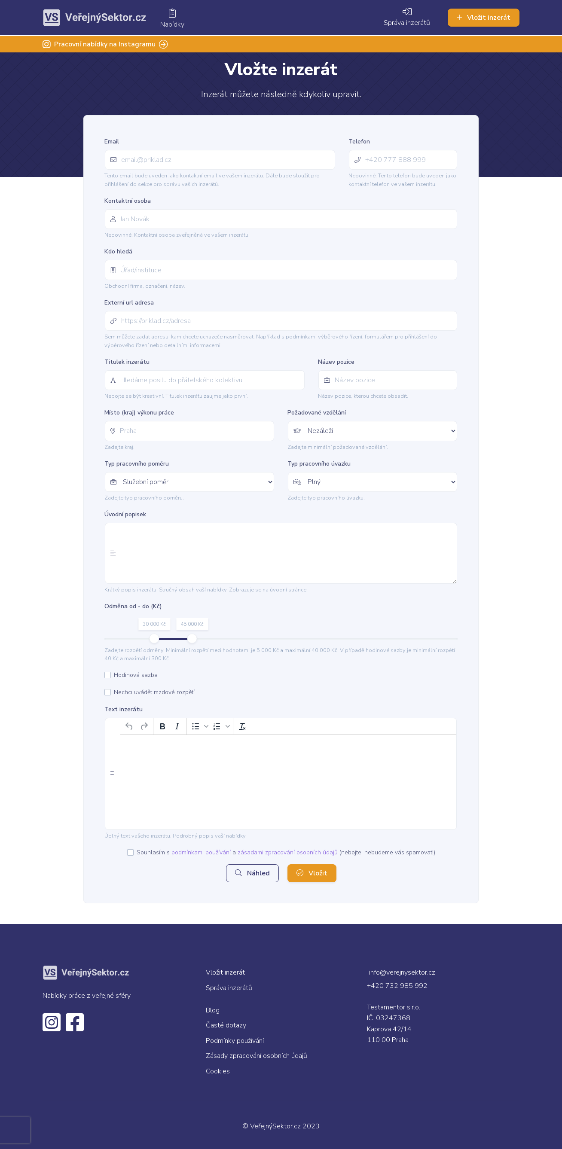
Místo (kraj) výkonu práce (139, 412)
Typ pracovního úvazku (319, 464)
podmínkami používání (201, 852)
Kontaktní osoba (127, 201)
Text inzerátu (123, 709)
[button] (199, 726)
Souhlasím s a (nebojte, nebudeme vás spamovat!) (286, 852)
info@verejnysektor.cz (402, 972)
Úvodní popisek (125, 514)
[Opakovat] (144, 726)
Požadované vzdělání (316, 412)
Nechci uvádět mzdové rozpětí (154, 692)
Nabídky (172, 19)
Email (111, 141)
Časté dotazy (226, 1025)
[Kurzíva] (177, 726)
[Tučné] (162, 726)
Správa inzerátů (407, 17)
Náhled (252, 873)
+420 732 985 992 (397, 986)
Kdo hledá (118, 251)
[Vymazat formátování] (242, 726)
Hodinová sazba (136, 675)
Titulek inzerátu (127, 362)
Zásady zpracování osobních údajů (256, 1056)
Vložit (311, 873)
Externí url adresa (129, 303)
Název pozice (336, 362)
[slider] (154, 638)
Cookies (218, 1071)
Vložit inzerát (483, 17)
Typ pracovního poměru (136, 464)
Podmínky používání (235, 1040)
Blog (213, 1010)
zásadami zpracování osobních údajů (288, 852)
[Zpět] (129, 726)
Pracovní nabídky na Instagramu (105, 44)
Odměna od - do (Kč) (133, 606)
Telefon (359, 141)
